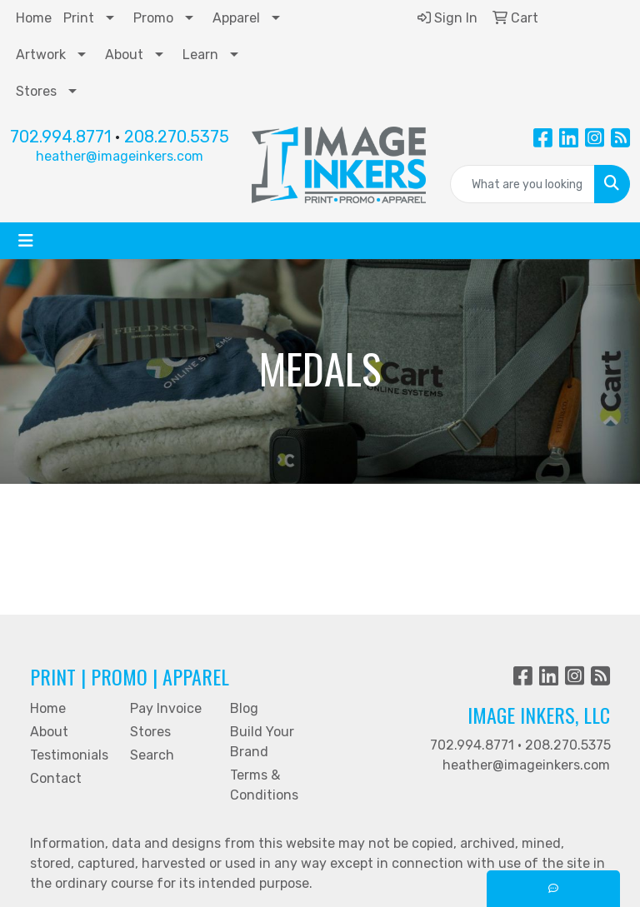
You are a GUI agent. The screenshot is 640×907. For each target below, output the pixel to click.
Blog (244, 708)
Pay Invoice (166, 708)
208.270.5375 (176, 137)
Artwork (41, 54)
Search (152, 755)
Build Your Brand (262, 742)
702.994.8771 (60, 137)
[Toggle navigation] (25, 240)
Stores (36, 91)
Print (78, 18)
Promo (153, 18)
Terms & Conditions (264, 785)
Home (34, 18)
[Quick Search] (523, 184)
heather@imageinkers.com (119, 156)
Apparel (236, 18)
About (124, 54)
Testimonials (69, 755)
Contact (56, 778)
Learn (200, 54)
